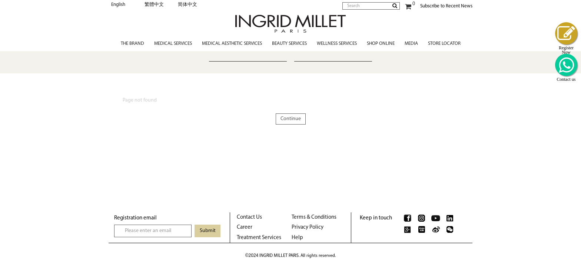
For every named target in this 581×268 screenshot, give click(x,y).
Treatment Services (259, 238)
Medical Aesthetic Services (232, 43)
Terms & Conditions (314, 217)
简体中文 (187, 4)
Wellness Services (337, 43)
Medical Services (173, 43)
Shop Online (381, 43)
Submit (208, 231)
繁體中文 (154, 4)
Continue (290, 119)
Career (244, 227)
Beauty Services (289, 43)
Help (297, 238)
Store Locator (444, 43)
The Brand (132, 43)
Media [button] (411, 43)
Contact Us (249, 217)
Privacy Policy (307, 227)
